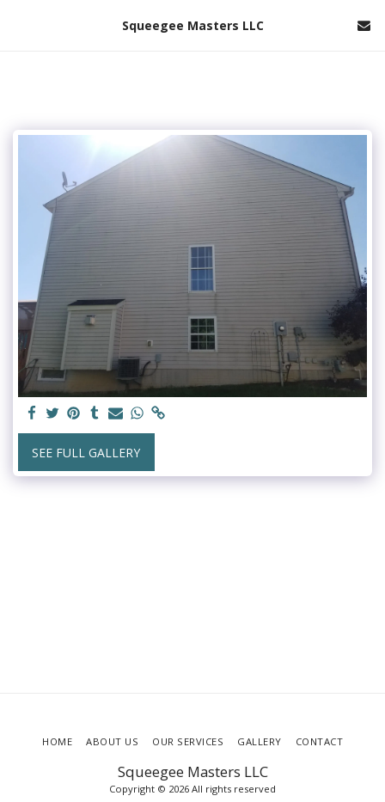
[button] (19, 24)
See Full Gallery (86, 452)
